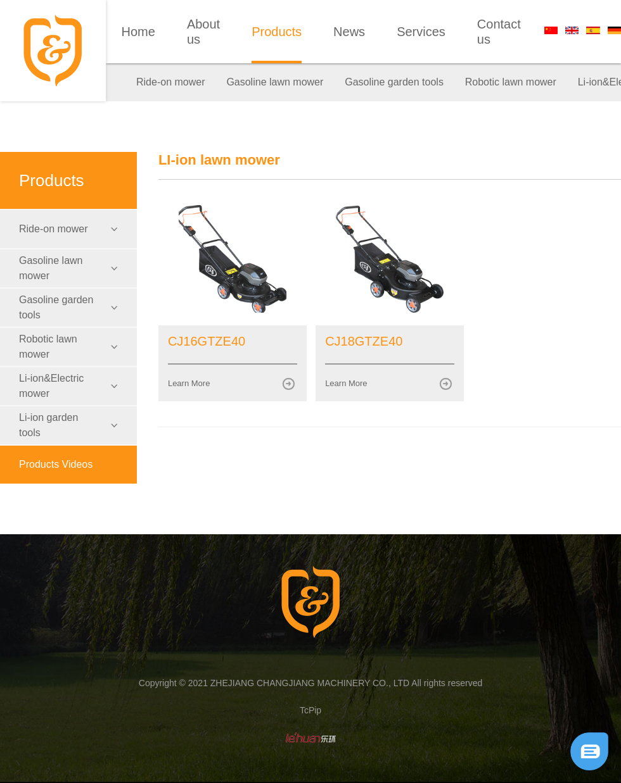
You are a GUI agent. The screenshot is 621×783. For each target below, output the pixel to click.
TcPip (310, 710)
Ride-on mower (170, 82)
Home (138, 32)
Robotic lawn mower (510, 82)
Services (421, 32)
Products (277, 32)
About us (203, 31)
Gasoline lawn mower (274, 82)
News (349, 32)
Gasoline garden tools (394, 82)
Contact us (499, 31)
